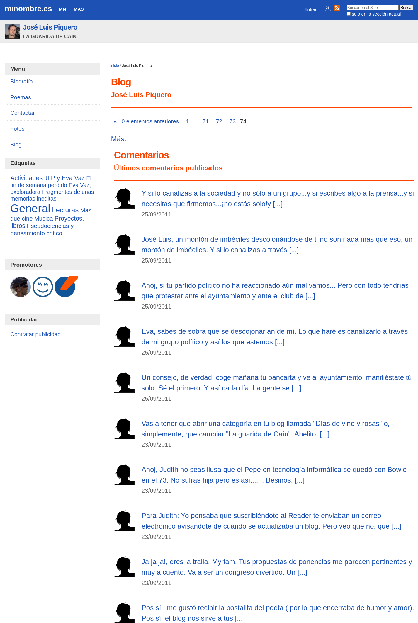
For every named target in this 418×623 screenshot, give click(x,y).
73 (233, 121)
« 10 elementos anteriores (146, 121)
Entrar (310, 9)
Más (79, 8)
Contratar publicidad (35, 334)
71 (206, 121)
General (30, 208)
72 (219, 121)
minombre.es (28, 8)
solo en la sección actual (376, 13)
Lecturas (65, 210)
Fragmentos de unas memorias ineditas (52, 195)
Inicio (114, 65)
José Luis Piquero (50, 27)
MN (62, 8)
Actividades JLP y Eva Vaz (47, 178)
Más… (121, 139)
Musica (43, 218)
